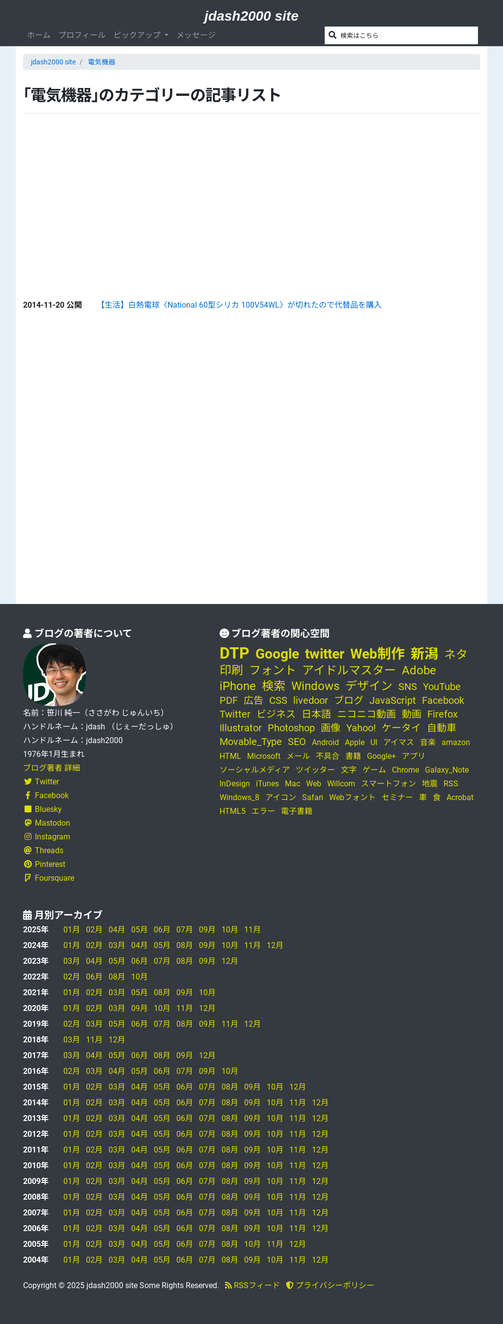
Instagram (46, 836)
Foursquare (48, 878)
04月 (117, 929)
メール (298, 756)
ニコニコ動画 (366, 714)
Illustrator (241, 728)
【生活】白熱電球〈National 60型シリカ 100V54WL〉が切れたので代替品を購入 (239, 305)
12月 (275, 945)
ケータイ (401, 728)
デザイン (368, 686)
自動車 (441, 728)
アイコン (280, 797)
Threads (43, 850)
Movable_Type (251, 742)
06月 (162, 929)
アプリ (413, 756)
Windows (315, 686)
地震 (430, 783)
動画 (411, 714)
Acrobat (460, 797)
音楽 (428, 742)
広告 (253, 700)
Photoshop (291, 728)
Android (325, 742)
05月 (139, 929)
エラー (263, 811)
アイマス (398, 742)
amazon (456, 742)
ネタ (456, 655)
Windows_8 (239, 797)
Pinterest (44, 864)
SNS (407, 686)
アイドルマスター (349, 670)
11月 (252, 929)
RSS (451, 783)
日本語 (316, 714)
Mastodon (46, 823)
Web (313, 783)
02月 (94, 929)
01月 (71, 929)
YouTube (442, 686)
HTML (230, 756)
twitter (324, 654)
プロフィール (82, 35)
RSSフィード (252, 1285)
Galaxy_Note (447, 770)
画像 (330, 728)
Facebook (46, 795)
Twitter (41, 781)
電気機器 (101, 62)
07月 (184, 929)
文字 (349, 770)
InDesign (235, 783)
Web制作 (377, 654)
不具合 (327, 756)
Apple (354, 742)
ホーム (39, 35)
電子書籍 (296, 811)
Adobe (419, 670)
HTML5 (233, 811)
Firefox (442, 714)
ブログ (348, 700)
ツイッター (315, 770)
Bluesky (42, 809)
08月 (184, 945)
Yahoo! (361, 728)
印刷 (231, 670)
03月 (117, 945)
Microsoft (263, 756)
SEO (297, 742)
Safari (312, 797)
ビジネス (276, 714)
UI (373, 742)
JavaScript (392, 700)
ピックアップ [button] (138, 35)
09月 (207, 929)
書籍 (353, 756)
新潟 (424, 654)
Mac (292, 783)
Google (277, 654)
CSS (278, 700)
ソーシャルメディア (255, 770)
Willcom (341, 783)
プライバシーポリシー (330, 1285)
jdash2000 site (251, 16)
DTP (235, 653)
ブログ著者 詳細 (51, 768)
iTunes (267, 783)
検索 (273, 686)
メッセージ (196, 35)
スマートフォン (388, 783)
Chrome (405, 770)
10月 (230, 929)
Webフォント (352, 797)
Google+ (381, 756)
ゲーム (374, 770)
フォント (272, 670)
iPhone (238, 686)
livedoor (310, 700)
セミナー (397, 797)
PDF (229, 700)
